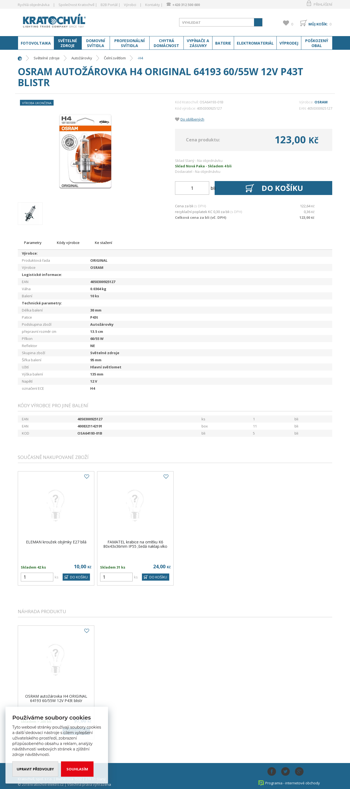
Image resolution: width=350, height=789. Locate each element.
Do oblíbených (192, 119)
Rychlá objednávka (33, 4)
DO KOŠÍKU (78, 577)
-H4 (140, 58)
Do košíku (282, 188)
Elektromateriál (255, 43)
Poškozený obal (316, 43)
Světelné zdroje (67, 43)
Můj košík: (318, 24)
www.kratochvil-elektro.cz (61, 21)
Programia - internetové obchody (292, 783)
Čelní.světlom (115, 58)
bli (213, 188)
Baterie (223, 43)
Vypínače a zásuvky (198, 43)
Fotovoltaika (36, 43)
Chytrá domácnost (166, 43)
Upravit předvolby (35, 769)
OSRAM (321, 102)
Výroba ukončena (36, 103)
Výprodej (288, 43)
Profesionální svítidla (129, 43)
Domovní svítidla (95, 43)
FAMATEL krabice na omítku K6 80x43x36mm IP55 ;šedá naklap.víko (135, 544)
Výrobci (130, 4)
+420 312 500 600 (186, 4)
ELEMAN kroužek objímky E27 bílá (56, 542)
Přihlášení (323, 4)
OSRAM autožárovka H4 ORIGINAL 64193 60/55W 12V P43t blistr (56, 698)
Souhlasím (77, 769)
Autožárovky (81, 58)
